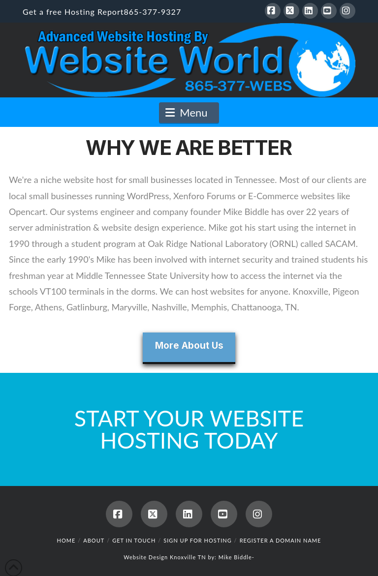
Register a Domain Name (280, 540)
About (93, 540)
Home (66, 540)
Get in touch (134, 540)
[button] (189, 112)
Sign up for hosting (197, 540)
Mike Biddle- (236, 557)
